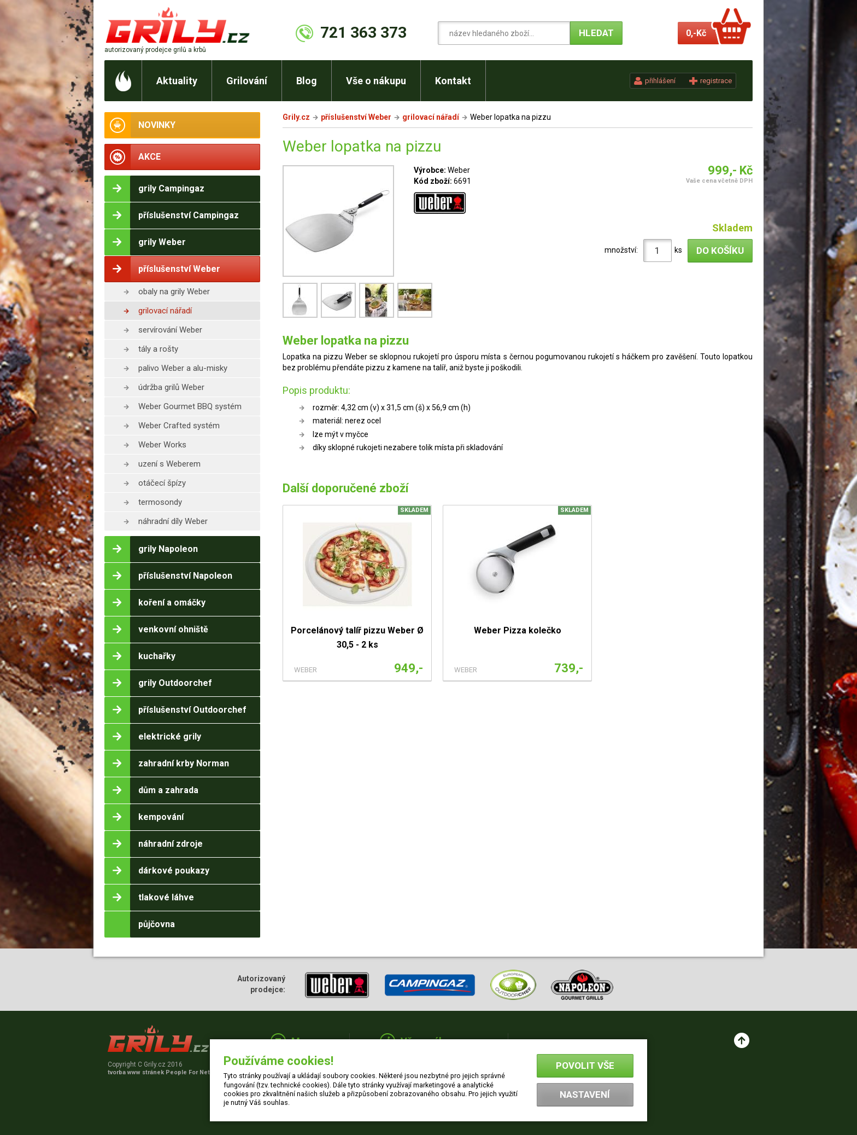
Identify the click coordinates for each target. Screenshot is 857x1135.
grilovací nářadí (165, 311)
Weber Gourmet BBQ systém (190, 406)
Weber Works (162, 445)
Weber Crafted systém (179, 425)
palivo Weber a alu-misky (182, 368)
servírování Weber (170, 330)
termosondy (160, 502)
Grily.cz (296, 117)
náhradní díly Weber (173, 521)
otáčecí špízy (162, 483)
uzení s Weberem (169, 464)
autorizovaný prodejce (155, 50)
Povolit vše (585, 1065)
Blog (306, 80)
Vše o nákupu (376, 80)
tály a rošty (158, 349)
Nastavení (585, 1094)
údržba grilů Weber (171, 387)
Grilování (246, 80)
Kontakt (453, 80)
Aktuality (176, 80)
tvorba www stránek (164, 1072)
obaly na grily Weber (174, 291)
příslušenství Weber (356, 117)
